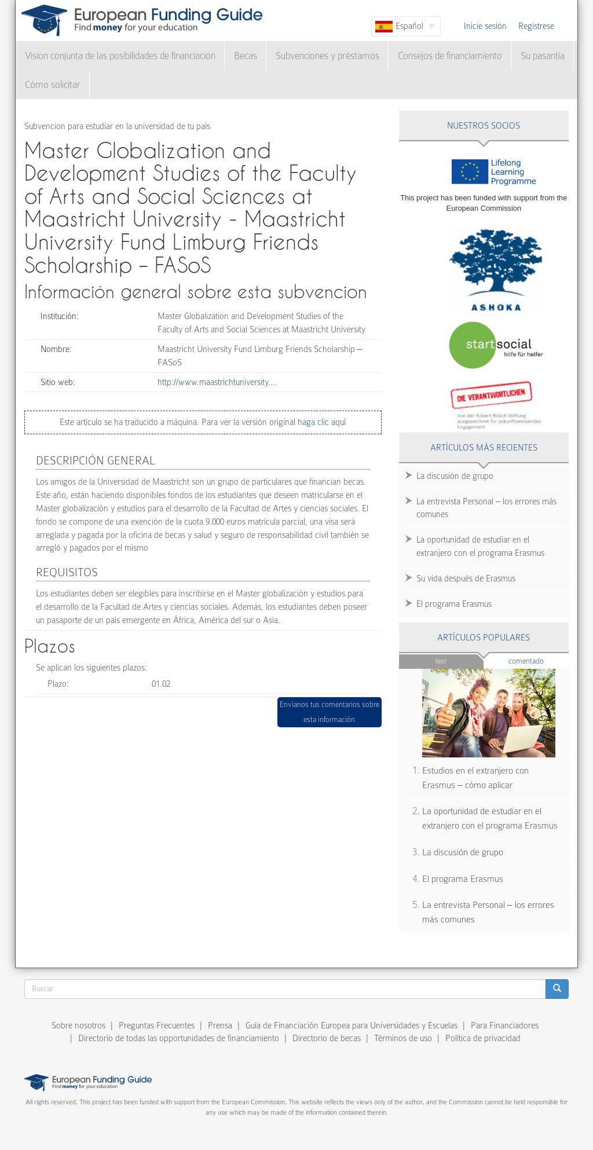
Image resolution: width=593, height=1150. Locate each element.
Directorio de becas (326, 1038)
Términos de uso (403, 1038)
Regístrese (536, 26)
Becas (245, 55)
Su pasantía (543, 55)
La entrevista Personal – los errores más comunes (486, 508)
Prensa (220, 1025)
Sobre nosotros (78, 1025)
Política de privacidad (483, 1038)
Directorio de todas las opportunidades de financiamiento (178, 1038)
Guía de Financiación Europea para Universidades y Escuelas (351, 1025)
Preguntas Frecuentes (157, 1025)
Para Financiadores (505, 1025)
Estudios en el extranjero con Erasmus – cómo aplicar (475, 778)
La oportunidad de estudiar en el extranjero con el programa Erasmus (480, 546)
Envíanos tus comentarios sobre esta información (329, 712)
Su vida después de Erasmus (465, 578)
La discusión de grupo (454, 476)
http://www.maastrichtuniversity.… (217, 382)
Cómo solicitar (52, 84)
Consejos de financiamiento (450, 55)
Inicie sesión (485, 26)
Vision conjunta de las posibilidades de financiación (120, 55)
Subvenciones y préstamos (327, 55)
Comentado (538, 660)
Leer (440, 661)
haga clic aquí (320, 422)
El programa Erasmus (454, 604)
